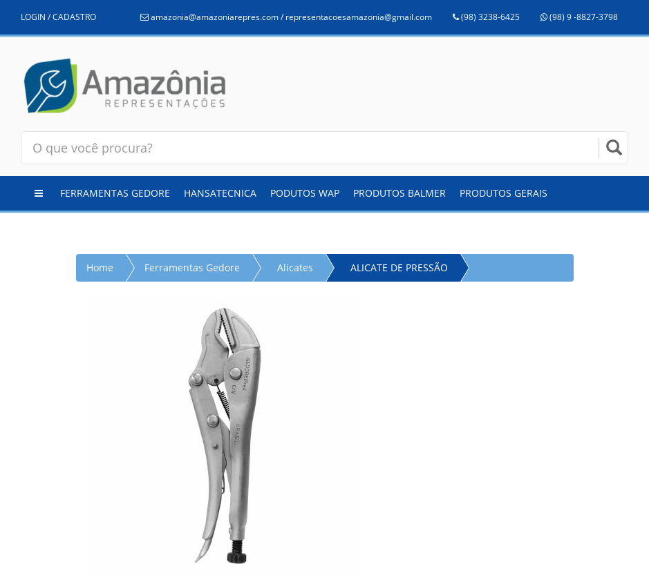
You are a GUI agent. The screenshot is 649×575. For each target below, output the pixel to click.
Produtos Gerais (503, 192)
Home (99, 267)
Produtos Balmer (399, 192)
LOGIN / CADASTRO (58, 17)
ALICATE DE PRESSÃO (399, 267)
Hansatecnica (220, 192)
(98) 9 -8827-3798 (579, 17)
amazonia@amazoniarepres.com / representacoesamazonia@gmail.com (286, 17)
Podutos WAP (304, 192)
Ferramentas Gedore (115, 192)
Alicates (295, 267)
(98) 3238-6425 (486, 17)
